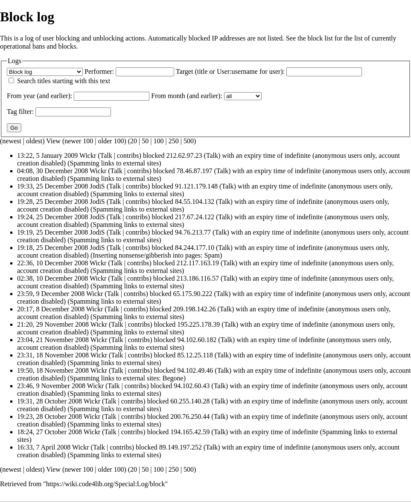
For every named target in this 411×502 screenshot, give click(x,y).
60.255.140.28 (190, 401)
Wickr (87, 155)
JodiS (97, 186)
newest (11, 141)
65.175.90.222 (193, 293)
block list (320, 38)
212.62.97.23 (184, 155)
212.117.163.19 (198, 263)
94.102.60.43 (192, 385)
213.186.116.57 (198, 278)
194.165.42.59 (190, 431)
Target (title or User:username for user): (230, 71)
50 (145, 141)
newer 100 (78, 141)
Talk (106, 155)
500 (189, 141)
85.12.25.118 (195, 355)
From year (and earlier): (39, 95)
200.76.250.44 (190, 416)
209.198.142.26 (194, 309)
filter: (20, 111)
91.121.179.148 (196, 186)
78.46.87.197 (195, 170)
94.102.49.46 (195, 370)
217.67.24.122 (194, 217)
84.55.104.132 (194, 201)
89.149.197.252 (180, 447)
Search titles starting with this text (63, 80)
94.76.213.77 (193, 232)
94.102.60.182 (196, 339)
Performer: (99, 71)
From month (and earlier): (186, 95)
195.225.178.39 (198, 324)
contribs (128, 155)
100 (158, 141)
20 (133, 141)
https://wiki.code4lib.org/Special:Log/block (105, 483)
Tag (12, 111)
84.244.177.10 (194, 247)
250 (174, 141)
